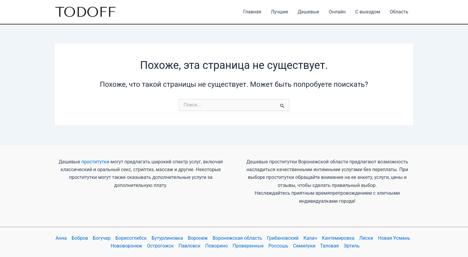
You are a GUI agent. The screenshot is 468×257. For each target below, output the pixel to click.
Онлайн (337, 12)
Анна (61, 238)
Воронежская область (237, 238)
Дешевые (308, 12)
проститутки (95, 162)
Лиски (366, 238)
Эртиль (352, 246)
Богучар (102, 238)
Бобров (80, 238)
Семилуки (304, 246)
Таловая (329, 246)
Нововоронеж (126, 246)
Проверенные (248, 246)
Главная (252, 12)
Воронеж (198, 238)
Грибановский (282, 238)
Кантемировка (338, 238)
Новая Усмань (394, 238)
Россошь (278, 246)
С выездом (367, 12)
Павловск (189, 246)
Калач (310, 238)
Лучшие (279, 12)
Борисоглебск (131, 238)
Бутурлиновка (167, 238)
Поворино (216, 246)
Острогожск (160, 246)
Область (399, 12)
